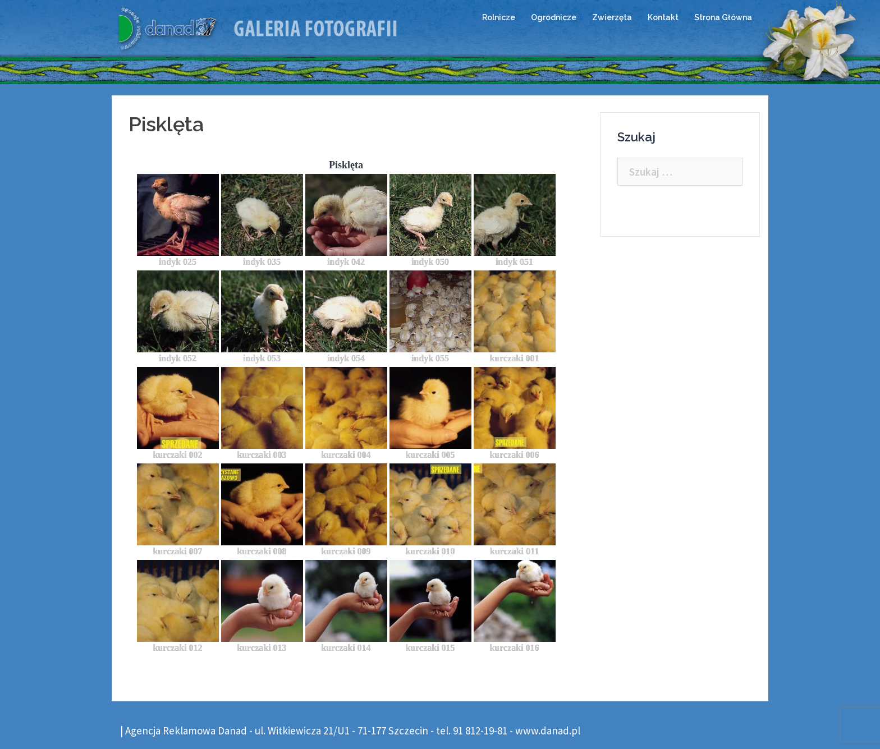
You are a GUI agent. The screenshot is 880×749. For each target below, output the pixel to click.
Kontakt (663, 17)
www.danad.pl (547, 730)
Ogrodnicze (553, 17)
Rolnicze (498, 17)
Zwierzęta (612, 17)
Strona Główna (723, 17)
